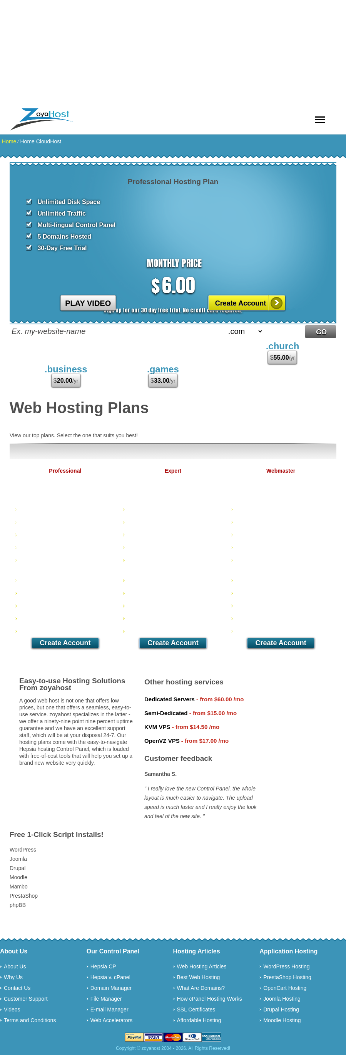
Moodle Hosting (282, 1020)
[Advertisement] (173, 54)
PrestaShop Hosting (287, 977)
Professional (65, 471)
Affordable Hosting (199, 1020)
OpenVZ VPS (162, 740)
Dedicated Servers (169, 699)
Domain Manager (111, 988)
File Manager (106, 999)
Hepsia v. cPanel (110, 977)
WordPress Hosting (286, 966)
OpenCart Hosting (284, 988)
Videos (12, 1009)
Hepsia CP (103, 966)
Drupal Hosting (281, 1009)
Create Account (240, 303)
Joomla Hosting (282, 999)
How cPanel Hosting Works (209, 999)
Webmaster (280, 471)
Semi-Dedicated (166, 713)
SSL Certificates (196, 1009)
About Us (15, 966)
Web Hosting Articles (202, 966)
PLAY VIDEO (88, 303)
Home (9, 141)
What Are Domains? (201, 988)
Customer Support (26, 999)
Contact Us (17, 988)
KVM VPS (157, 727)
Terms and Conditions (30, 1020)
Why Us (13, 977)
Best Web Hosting (198, 977)
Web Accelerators (111, 1020)
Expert (173, 471)
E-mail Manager (109, 1009)
